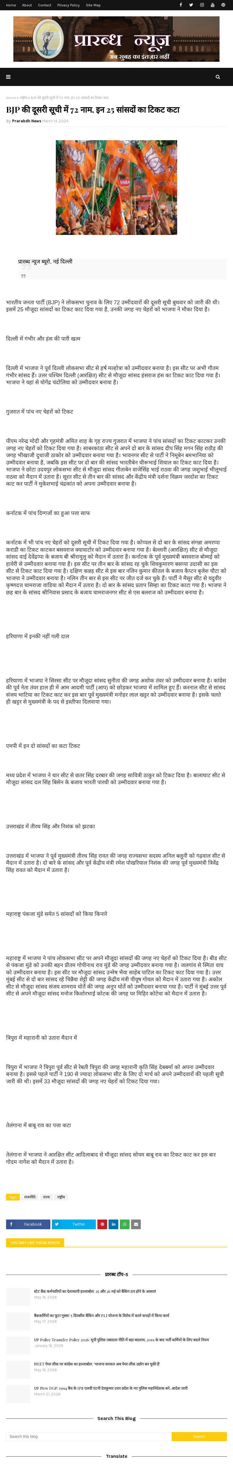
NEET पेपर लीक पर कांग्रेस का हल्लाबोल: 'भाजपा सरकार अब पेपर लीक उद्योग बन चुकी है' (97, 1363)
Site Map (93, 5)
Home (11, 5)
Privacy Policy (68, 5)
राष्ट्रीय (23, 98)
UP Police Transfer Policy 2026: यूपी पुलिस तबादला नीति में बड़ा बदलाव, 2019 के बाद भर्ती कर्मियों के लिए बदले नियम (121, 1339)
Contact (44, 5)
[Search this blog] (89, 1436)
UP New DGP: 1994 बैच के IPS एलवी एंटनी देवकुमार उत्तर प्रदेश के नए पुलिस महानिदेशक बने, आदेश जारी (110, 1388)
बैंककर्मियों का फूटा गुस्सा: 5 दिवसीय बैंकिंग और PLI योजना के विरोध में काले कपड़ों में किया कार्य (101, 1315)
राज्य (46, 1197)
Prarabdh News (26, 121)
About (27, 5)
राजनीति (29, 1197)
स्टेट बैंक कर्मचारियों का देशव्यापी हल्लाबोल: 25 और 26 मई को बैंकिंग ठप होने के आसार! (95, 1291)
